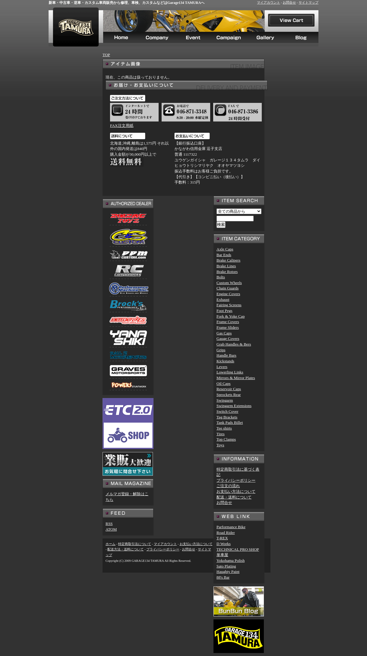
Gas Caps (224, 333)
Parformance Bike (231, 527)
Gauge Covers (227, 338)
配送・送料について (234, 497)
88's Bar (223, 577)
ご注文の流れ (228, 486)
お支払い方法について (235, 491)
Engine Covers (228, 294)
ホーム (110, 544)
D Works (223, 543)
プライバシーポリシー (235, 480)
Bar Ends (223, 255)
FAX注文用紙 (121, 125)
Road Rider (225, 532)
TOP (106, 54)
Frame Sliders (227, 327)
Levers (221, 366)
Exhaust (222, 299)
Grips (220, 350)
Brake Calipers (228, 260)
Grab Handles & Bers (233, 344)
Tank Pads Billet (229, 422)
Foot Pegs (224, 310)
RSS (109, 523)
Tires (220, 434)
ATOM (111, 529)
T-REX (222, 538)
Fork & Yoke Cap (230, 316)
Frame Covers (227, 321)
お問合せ (289, 2)
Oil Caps (223, 383)
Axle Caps (224, 249)
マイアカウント (268, 2)
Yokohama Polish (230, 560)
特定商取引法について (134, 544)
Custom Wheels (229, 282)
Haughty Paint (228, 571)
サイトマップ (308, 2)
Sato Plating (226, 566)
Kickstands (225, 361)
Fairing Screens (228, 305)
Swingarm (224, 400)
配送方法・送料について (125, 549)
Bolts (220, 277)
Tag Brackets (226, 417)
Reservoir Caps (228, 389)
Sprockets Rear (228, 394)
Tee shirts (224, 428)
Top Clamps (226, 439)
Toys (220, 445)
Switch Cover (227, 411)
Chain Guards (227, 288)
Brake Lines (226, 266)
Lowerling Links (229, 372)
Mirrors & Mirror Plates (235, 378)
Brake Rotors (227, 271)
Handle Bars (226, 355)
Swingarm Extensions (234, 405)
